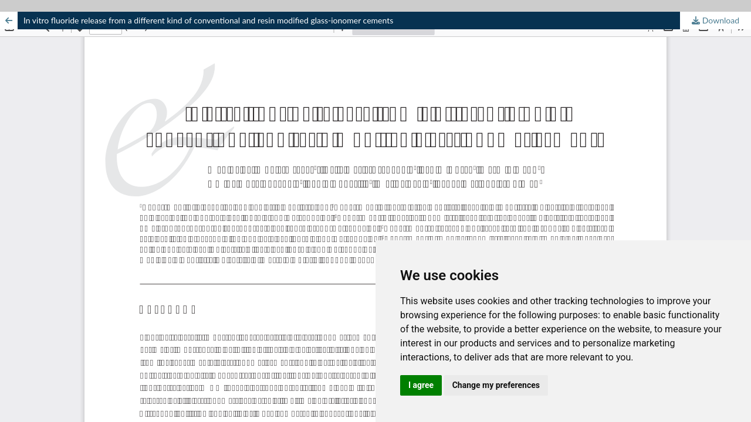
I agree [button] (421, 385)
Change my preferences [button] (496, 385)
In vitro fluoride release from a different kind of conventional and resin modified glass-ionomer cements (208, 20)
